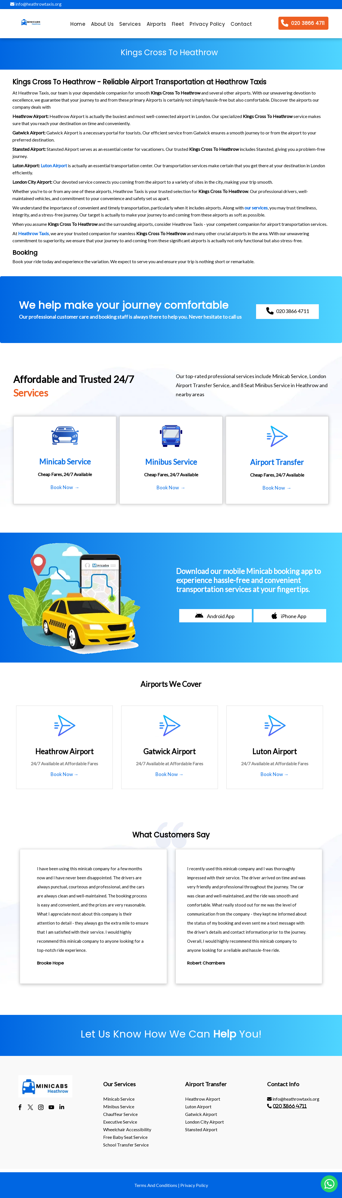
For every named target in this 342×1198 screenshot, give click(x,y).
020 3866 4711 (290, 1106)
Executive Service (120, 1121)
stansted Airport (201, 1129)
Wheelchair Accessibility (127, 1129)
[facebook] (20, 1108)
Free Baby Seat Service (125, 1137)
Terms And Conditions (155, 1185)
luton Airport (198, 1106)
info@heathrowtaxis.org (36, 4)
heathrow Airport (202, 1098)
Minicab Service (119, 1098)
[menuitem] (78, 25)
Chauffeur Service (120, 1114)
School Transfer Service (126, 1144)
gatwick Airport (201, 1114)
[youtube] (51, 1108)
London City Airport (204, 1121)
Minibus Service (118, 1106)
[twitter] (30, 1108)
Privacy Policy (194, 1185)
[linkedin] (62, 1108)
